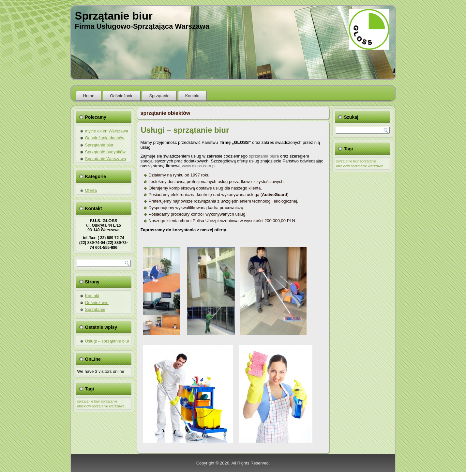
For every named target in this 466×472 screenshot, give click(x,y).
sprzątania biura (264, 156)
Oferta (91, 190)
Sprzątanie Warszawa (105, 158)
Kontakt (192, 95)
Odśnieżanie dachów (105, 137)
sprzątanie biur (88, 401)
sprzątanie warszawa (108, 406)
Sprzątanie (159, 95)
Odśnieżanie (121, 95)
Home (89, 95)
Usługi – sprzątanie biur (107, 341)
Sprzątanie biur (114, 16)
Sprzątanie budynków (105, 151)
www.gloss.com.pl (199, 165)
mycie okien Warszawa (106, 131)
